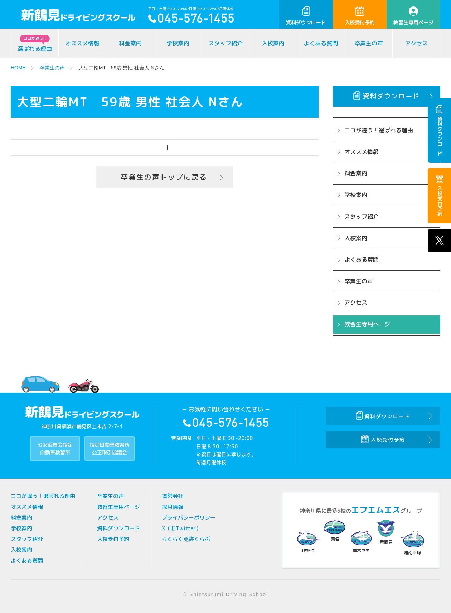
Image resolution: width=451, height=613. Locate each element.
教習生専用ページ (413, 16)
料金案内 (130, 43)
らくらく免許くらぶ (186, 539)
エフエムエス (376, 509)
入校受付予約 (360, 16)
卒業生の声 (368, 43)
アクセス (416, 43)
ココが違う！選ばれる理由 (378, 130)
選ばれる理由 (35, 44)
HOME (18, 68)
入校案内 (273, 43)
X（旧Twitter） (181, 528)
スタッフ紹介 (225, 43)
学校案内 (177, 43)
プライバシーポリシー (188, 517)
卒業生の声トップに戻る (164, 177)
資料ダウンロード (306, 16)
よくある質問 (321, 43)
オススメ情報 (82, 43)
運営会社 (172, 496)
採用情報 (172, 507)
